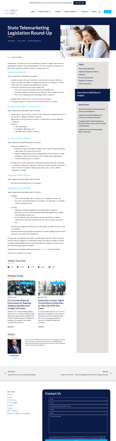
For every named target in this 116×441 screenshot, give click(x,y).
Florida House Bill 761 (17, 72)
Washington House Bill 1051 (19, 188)
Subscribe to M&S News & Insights (18, 428)
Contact (9, 423)
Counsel (58, 11)
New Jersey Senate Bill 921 (19, 138)
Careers (9, 409)
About (33, 11)
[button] (10, 267)
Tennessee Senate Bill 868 (19, 175)
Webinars (85, 11)
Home (9, 57)
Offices (94, 11)
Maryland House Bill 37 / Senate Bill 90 (24, 106)
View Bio (14, 358)
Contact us (44, 249)
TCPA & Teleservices (35, 41)
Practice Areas (45, 11)
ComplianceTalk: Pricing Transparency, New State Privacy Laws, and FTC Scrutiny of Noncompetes (92, 123)
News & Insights (71, 11)
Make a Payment (12, 426)
